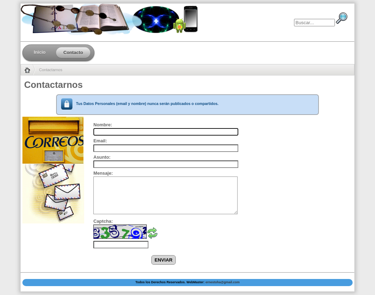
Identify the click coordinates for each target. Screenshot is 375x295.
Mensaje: (103, 173)
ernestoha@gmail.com (222, 282)
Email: (100, 140)
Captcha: (103, 221)
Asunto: (101, 157)
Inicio (39, 52)
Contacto (73, 52)
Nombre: (102, 124)
